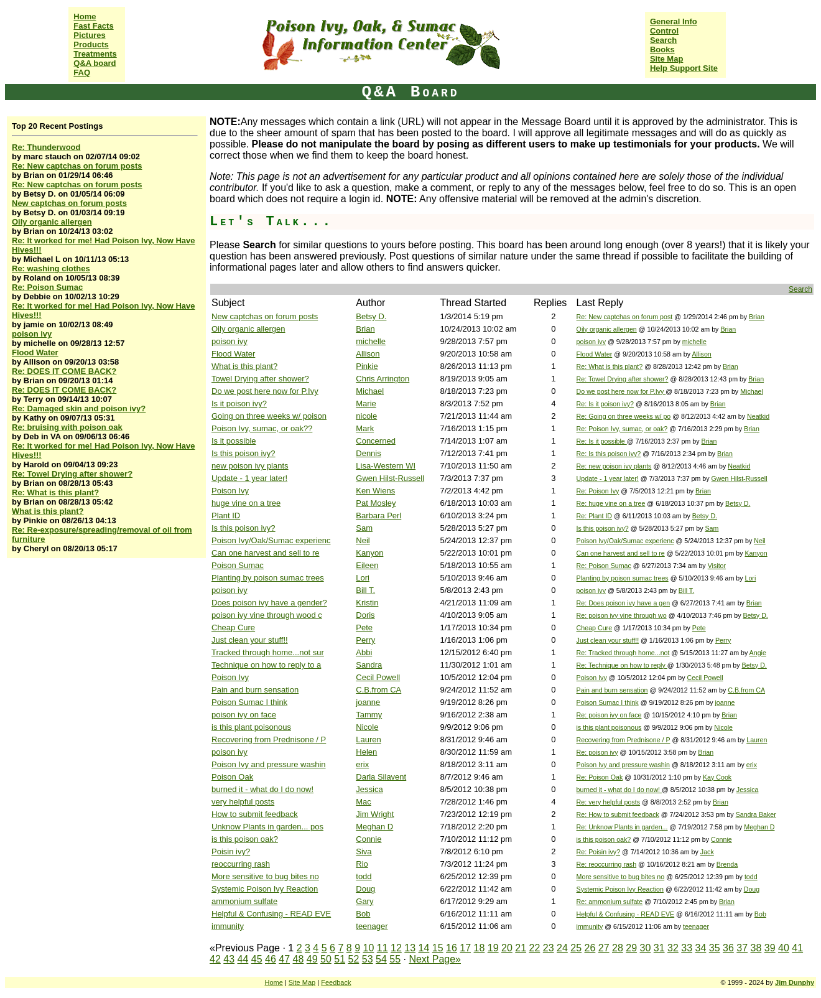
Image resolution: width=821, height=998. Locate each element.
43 (228, 959)
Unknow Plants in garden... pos (267, 826)
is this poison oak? (244, 839)
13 (409, 948)
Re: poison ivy (597, 752)
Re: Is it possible (602, 441)
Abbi (364, 652)
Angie (757, 652)
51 (339, 959)
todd (363, 876)
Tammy (369, 714)
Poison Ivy (230, 490)
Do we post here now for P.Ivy (264, 391)
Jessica (369, 789)
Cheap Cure (233, 627)
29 (631, 948)
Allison (367, 353)
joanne (368, 702)
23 (548, 948)
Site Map (666, 58)
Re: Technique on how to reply (622, 665)
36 (728, 948)
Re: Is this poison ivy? (609, 453)
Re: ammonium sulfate (610, 901)
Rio (362, 864)
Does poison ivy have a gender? (269, 602)
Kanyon (369, 552)
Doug (365, 888)
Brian (756, 316)
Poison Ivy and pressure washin (268, 764)
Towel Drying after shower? (260, 378)
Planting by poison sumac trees (267, 577)
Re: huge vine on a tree (611, 503)
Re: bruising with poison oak (67, 427)
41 (797, 948)
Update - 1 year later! (249, 478)
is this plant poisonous (251, 727)
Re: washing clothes (51, 268)
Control (664, 30)
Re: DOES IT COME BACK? (64, 371)
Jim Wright (375, 814)
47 (284, 959)
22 (534, 948)
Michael (370, 391)
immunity (227, 926)
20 (507, 948)
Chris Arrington (382, 378)
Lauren (368, 739)
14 (424, 948)
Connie (368, 839)
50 (326, 959)
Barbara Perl (378, 515)
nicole (366, 416)
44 (243, 959)
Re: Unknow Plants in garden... (622, 827)
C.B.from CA (378, 689)
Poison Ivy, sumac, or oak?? (261, 428)
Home (84, 16)
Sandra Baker (756, 814)
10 (368, 948)
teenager (371, 926)
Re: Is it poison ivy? (605, 404)
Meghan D (374, 826)
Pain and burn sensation (255, 689)
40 (783, 948)
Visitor (717, 565)
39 (770, 948)
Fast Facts (93, 25)
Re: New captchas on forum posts (77, 165)
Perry (365, 640)
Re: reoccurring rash (607, 864)
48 (298, 959)
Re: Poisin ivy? (598, 852)
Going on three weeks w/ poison (269, 416)
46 (270, 959)
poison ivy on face (243, 714)
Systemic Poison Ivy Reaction (264, 888)
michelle (371, 341)
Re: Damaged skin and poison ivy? (79, 408)
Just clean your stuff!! (249, 640)
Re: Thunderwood (46, 147)
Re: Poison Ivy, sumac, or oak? (622, 428)
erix (362, 764)
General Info (673, 21)
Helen (366, 752)
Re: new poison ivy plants (614, 466)
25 (576, 948)
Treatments (94, 53)
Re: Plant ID (594, 516)
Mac (363, 801)
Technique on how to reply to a (266, 664)
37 (742, 948)
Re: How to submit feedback (618, 814)
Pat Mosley (376, 503)
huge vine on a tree (246, 503)
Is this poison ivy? (243, 453)
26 (590, 948)
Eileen (367, 565)
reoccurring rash (240, 864)
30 (645, 948)
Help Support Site (684, 68)
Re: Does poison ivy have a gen (623, 603)
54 (381, 959)
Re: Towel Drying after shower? (72, 473)
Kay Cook (717, 777)
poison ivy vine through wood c (266, 615)
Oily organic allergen (52, 221)
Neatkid (758, 416)
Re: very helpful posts (608, 802)
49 (312, 959)
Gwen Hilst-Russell (390, 478)
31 (659, 948)
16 (451, 948)
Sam (364, 528)
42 (215, 959)
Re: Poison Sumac (47, 287)
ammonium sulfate (244, 901)
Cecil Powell (378, 677)
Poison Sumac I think (249, 702)
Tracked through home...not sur (267, 652)
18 (479, 948)
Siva (363, 851)
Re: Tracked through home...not (623, 652)
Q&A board (94, 63)
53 (367, 959)
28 (617, 948)
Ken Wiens (375, 490)
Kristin (367, 602)
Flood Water (35, 352)
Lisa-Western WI (385, 465)
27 (604, 948)
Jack (707, 852)
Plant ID (225, 515)
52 (353, 959)
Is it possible (233, 440)
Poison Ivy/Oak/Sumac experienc (270, 540)
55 (395, 959)
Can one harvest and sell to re (265, 552)
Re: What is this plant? (55, 492)
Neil (362, 540)
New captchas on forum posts (69, 203)
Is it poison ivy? (239, 403)
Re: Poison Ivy (598, 491)
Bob (363, 913)
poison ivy (32, 333)
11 (382, 948)
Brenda (727, 864)
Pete (364, 627)
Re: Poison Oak (600, 777)
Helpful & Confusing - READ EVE (271, 913)
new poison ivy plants (250, 465)
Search (663, 40)
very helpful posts (242, 801)
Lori (362, 577)
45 (256, 959)
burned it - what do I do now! (262, 789)
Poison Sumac (237, 565)
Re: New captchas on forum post (625, 316)
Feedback (336, 982)
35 (714, 948)
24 (562, 948)
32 (673, 948)
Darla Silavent (381, 776)
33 (686, 948)
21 (520, 948)
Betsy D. (371, 316)
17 (465, 948)
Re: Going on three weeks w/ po (624, 416)
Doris (365, 615)
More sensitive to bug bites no (265, 876)
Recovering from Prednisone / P (268, 739)
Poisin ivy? (230, 851)
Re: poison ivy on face (609, 715)
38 (756, 948)
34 (701, 948)
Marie (366, 403)
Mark (365, 428)
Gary (364, 901)
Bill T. (365, 590)
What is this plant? (48, 511)
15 (437, 948)
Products (90, 44)
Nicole (367, 727)
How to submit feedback (254, 814)
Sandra (369, 664)
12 (396, 948)
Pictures (89, 35)
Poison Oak (232, 776)
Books (662, 49)
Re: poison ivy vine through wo (622, 615)
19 (493, 948)
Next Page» (435, 959)
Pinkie (367, 366)
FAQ (81, 72)
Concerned (376, 440)
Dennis (368, 453)
